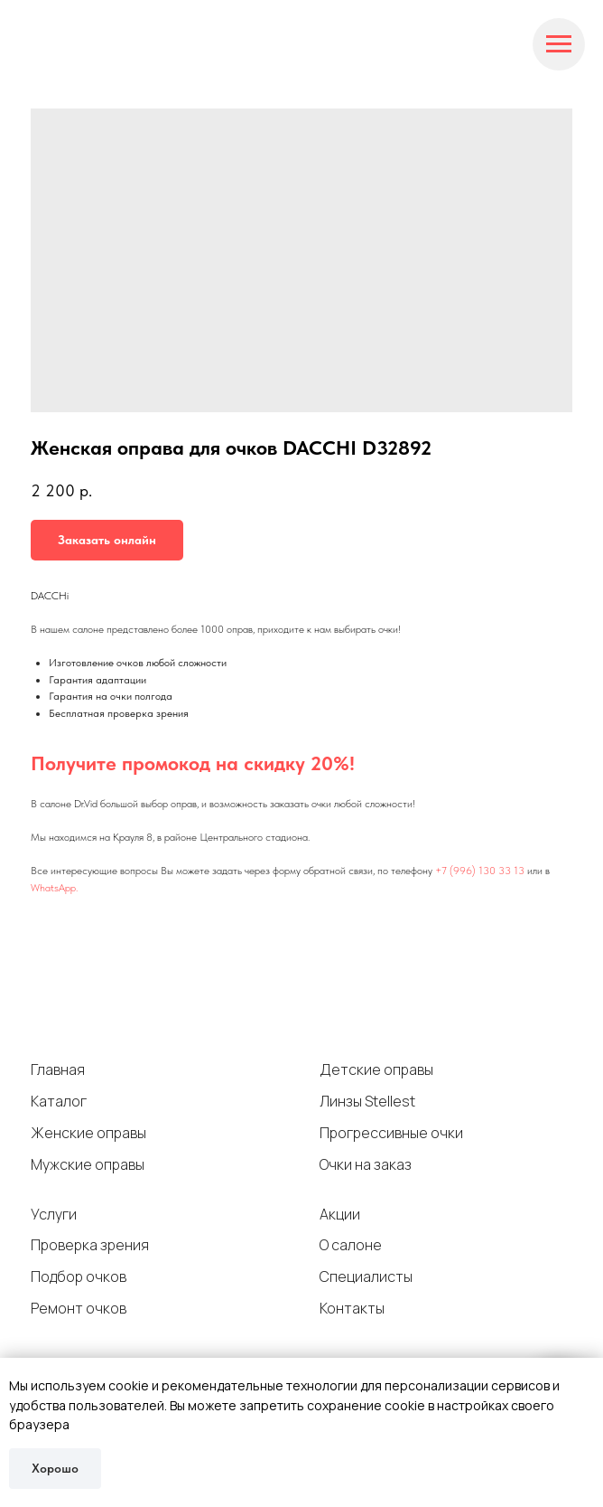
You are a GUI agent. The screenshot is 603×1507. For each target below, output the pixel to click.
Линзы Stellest (367, 1101)
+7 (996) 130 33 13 (479, 870)
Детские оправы (376, 1069)
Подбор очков (78, 1276)
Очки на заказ (366, 1164)
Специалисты (366, 1276)
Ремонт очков (78, 1308)
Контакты (352, 1308)
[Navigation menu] (558, 44)
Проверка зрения (90, 1245)
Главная (58, 1069)
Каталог (59, 1101)
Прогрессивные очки (391, 1133)
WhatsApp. (54, 887)
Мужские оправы (87, 1164)
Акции (340, 1214)
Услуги (54, 1214)
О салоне (351, 1245)
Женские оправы (88, 1133)
